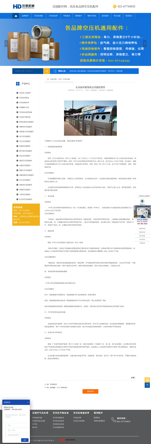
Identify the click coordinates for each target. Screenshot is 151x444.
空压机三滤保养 (25, 93)
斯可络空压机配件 (25, 151)
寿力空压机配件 (25, 136)
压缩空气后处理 (40, 413)
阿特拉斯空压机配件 (26, 122)
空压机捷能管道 (58, 427)
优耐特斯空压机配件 (26, 175)
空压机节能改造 (108, 263)
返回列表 (90, 391)
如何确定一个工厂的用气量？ (59, 387)
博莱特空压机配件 (25, 127)
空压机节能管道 (25, 117)
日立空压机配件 (25, 141)
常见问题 (117, 16)
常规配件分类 (24, 107)
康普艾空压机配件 (25, 161)
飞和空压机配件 (25, 194)
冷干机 (34, 424)
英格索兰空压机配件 (26, 131)
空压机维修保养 (81, 413)
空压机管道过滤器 (38, 421)
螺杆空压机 (92, 16)
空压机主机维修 (79, 421)
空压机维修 (38, 16)
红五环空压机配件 (25, 199)
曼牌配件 (97, 418)
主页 (59, 79)
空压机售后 (53, 384)
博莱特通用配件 (99, 421)
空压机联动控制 (58, 424)
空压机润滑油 (24, 98)
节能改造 (66, 16)
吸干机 (34, 427)
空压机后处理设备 (25, 112)
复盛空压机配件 (25, 146)
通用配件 (78, 16)
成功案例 (105, 16)
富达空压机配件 (25, 156)
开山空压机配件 (25, 180)
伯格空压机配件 (25, 165)
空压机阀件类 (24, 102)
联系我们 (128, 16)
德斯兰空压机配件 (25, 170)
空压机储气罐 (37, 418)
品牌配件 (25, 16)
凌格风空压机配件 (25, 185)
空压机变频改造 (58, 418)
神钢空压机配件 (25, 190)
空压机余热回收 (58, 421)
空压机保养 (53, 16)
